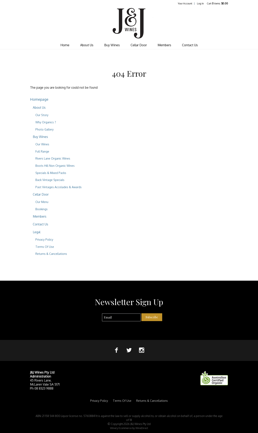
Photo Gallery (44, 129)
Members (164, 45)
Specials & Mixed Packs (50, 173)
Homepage (39, 99)
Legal (36, 232)
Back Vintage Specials (49, 180)
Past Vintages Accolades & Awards (58, 187)
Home (64, 45)
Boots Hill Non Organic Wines (55, 165)
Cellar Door (139, 45)
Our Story (41, 115)
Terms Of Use (44, 246)
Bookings (41, 209)
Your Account (185, 3)
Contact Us (190, 45)
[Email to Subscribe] (121, 317)
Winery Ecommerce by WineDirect (129, 428)
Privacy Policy (44, 239)
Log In (200, 3)
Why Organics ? (45, 122)
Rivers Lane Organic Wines (52, 158)
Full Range (42, 151)
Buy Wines (112, 45)
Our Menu (41, 202)
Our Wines (42, 144)
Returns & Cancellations (51, 253)
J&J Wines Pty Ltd (129, 23)
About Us (86, 45)
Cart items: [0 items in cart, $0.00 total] (217, 3)
